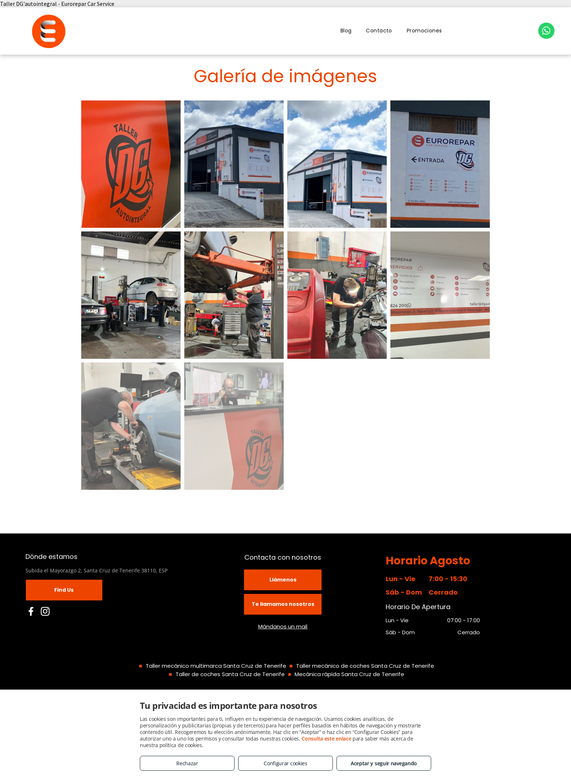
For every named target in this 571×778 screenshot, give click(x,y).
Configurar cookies (285, 763)
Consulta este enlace (326, 738)
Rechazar (187, 763)
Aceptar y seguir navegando (384, 763)
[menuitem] (346, 30)
